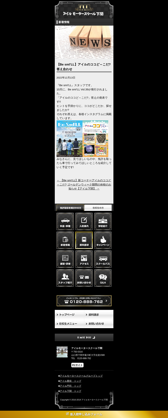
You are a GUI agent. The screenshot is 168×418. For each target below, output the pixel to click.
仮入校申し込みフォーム (84, 414)
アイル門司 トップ (70, 386)
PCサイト (77, 365)
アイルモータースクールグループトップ (81, 375)
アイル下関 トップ (70, 391)
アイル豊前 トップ (70, 381)
